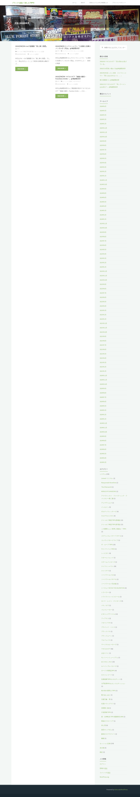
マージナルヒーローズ (108, 644)
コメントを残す (34, 54)
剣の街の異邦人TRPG (108, 691)
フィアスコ (105, 618)
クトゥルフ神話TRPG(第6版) (110, 520)
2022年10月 (103, 280)
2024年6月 (103, 197)
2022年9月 (103, 284)
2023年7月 (103, 241)
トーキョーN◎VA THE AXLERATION (113, 588)
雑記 (101, 752)
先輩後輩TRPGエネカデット (110, 679)
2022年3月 (103, 310)
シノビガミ (105, 553)
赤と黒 (103, 725)
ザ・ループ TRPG (107, 545)
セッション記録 (39, 51)
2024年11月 (103, 180)
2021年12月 (103, 323)
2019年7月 (103, 445)
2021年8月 (103, 341)
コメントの (105, 773)
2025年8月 (103, 145)
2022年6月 (103, 297)
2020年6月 (103, 402)
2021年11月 (103, 328)
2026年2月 (103, 119)
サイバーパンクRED (108, 549)
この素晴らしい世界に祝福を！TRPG (113, 529)
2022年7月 (103, 293)
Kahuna (116, 790)
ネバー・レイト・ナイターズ (111, 601)
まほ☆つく (105, 653)
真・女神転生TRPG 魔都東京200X (112, 717)
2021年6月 (103, 349)
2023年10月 (103, 228)
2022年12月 (103, 271)
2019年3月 (103, 462)
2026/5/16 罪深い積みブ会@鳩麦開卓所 (113, 69)
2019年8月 (103, 441)
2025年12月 (103, 128)
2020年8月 (103, 393)
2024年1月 (103, 219)
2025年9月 (103, 141)
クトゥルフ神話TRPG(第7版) (25, 51)
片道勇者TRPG (106, 712)
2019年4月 (103, 458)
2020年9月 (103, 388)
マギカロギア (77, 81)
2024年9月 (103, 189)
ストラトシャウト (67, 51)
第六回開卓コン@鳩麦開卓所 (109, 80)
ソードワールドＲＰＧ (108, 579)
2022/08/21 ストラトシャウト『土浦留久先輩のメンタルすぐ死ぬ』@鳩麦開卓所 (73, 47)
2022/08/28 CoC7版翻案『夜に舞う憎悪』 (31, 46)
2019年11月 (103, 428)
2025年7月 (103, 150)
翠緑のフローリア (107, 721)
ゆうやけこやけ (106, 662)
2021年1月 (103, 371)
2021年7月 (103, 345)
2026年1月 (103, 124)
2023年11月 (103, 224)
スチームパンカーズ (108, 562)
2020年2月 (103, 415)
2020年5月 (103, 406)
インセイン (105, 507)
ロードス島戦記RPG (108, 671)
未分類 (102, 748)
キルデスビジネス (107, 516)
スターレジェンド (107, 558)
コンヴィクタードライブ (109, 540)
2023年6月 (103, 245)
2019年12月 (103, 423)
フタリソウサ (105, 623)
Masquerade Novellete (108, 483)
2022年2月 (103, 315)
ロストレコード (106, 675)
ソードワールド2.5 (107, 575)
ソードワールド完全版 (108, 584)
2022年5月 (103, 302)
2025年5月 (103, 158)
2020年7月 (103, 397)
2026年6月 (103, 106)
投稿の (103, 768)
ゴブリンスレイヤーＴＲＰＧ (111, 536)
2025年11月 (103, 132)
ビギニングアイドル (108, 614)
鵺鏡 (102, 738)
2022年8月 (103, 289)
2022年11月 (103, 276)
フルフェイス (105, 640)
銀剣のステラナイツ (108, 734)
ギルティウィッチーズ (108, 512)
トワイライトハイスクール (110, 597)
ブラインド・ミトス (108, 627)
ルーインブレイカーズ (108, 666)
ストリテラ (105, 571)
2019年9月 (103, 436)
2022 (120, 23)
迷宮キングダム (106, 730)
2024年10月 (103, 184)
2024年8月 (103, 193)
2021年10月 (103, 332)
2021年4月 (103, 358)
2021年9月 (103, 336)
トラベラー (105, 592)
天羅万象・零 (105, 699)
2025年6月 (103, 154)
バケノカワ (105, 605)
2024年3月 (103, 210)
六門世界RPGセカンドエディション (113, 684)
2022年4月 (103, 306)
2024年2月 (103, 215)
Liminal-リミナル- (107, 478)
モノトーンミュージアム (109, 658)
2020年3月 (103, 410)
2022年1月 (103, 319)
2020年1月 (103, 419)
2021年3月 (103, 362)
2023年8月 (103, 237)
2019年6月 (103, 449)
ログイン (103, 764)
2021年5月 (103, 354)
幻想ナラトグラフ (107, 704)
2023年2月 (103, 263)
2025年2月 (103, 171)
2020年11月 (103, 380)
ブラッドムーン (106, 636)
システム (103, 474)
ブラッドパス (105, 631)
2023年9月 (103, 232)
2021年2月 (103, 367)
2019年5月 (103, 454)
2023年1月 (103, 267)
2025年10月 (103, 137)
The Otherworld (106, 487)
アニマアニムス (106, 503)
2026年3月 (103, 115)
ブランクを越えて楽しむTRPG (23, 3)
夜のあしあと (105, 695)
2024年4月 (103, 206)
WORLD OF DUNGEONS (108, 491)
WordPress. (124, 790)
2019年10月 (103, 432)
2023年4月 (103, 254)
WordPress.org (104, 777)
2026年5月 (103, 111)
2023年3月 (103, 258)
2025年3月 (103, 167)
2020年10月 (103, 384)
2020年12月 (103, 376)
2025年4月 (103, 163)
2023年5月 (103, 250)
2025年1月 (103, 176)
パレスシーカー (106, 610)
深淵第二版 (105, 708)
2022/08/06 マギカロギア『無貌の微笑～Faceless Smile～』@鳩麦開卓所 (70, 78)
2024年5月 (103, 202)
